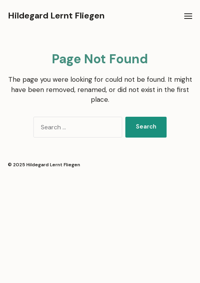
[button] (188, 15)
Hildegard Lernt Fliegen (56, 15)
